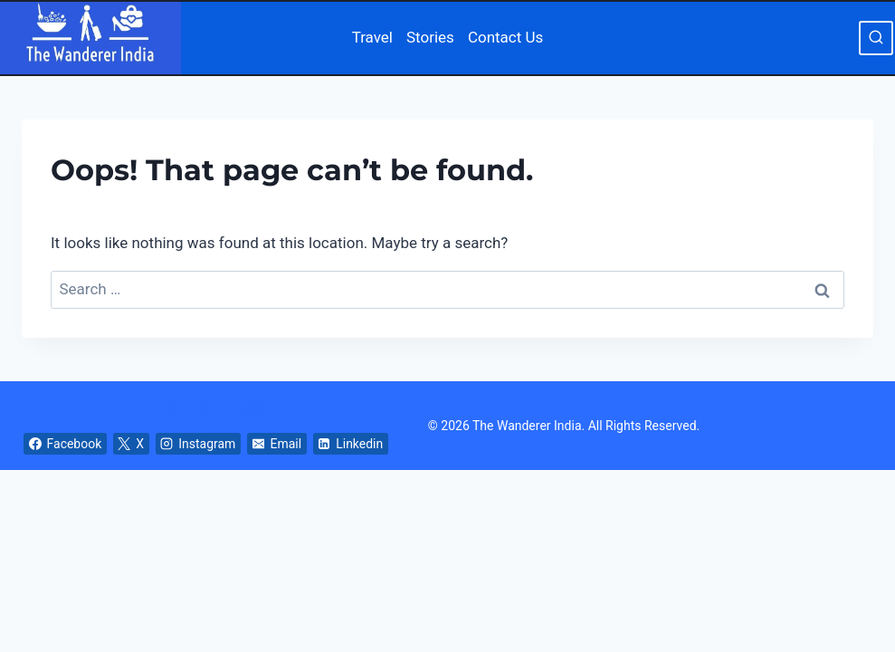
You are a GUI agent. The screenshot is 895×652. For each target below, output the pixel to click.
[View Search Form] (876, 38)
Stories (430, 37)
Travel (372, 37)
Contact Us (505, 37)
